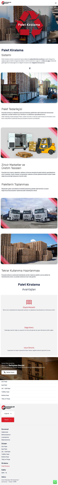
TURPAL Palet (5, 392)
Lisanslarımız (5, 437)
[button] (9, 372)
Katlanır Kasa (5, 395)
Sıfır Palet (4, 381)
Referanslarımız (6, 434)
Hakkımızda (5, 432)
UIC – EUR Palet (6, 388)
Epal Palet (4, 385)
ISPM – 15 (4, 473)
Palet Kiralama (6, 466)
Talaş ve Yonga (6, 398)
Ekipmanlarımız (6, 440)
